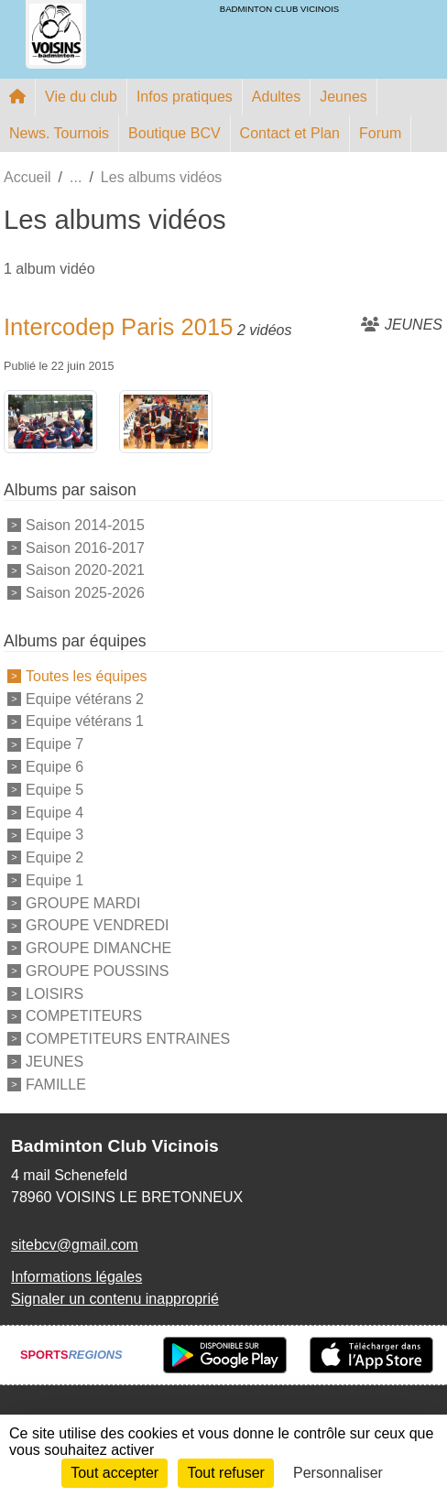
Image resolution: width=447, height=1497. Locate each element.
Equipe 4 (54, 811)
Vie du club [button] (81, 96)
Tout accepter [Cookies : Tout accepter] (114, 1473)
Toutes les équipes (86, 676)
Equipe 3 (54, 834)
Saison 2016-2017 (85, 547)
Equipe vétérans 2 (85, 698)
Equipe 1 (54, 880)
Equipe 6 (54, 767)
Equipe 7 (54, 744)
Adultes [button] (276, 96)
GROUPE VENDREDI (97, 925)
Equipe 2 (54, 857)
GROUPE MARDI (83, 902)
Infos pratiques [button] (184, 96)
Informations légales (76, 1277)
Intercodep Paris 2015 (118, 327)
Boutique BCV (174, 133)
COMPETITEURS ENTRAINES (128, 1039)
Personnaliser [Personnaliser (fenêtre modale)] (338, 1473)
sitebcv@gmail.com (74, 1245)
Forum (380, 133)
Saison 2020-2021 (85, 570)
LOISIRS (54, 993)
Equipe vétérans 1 (85, 721)
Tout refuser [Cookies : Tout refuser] (225, 1473)
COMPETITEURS (84, 1016)
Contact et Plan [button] (290, 133)
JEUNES (54, 1061)
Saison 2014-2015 (85, 525)
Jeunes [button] (343, 96)
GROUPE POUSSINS (97, 971)
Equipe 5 (54, 789)
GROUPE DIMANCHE (98, 948)
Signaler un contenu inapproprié (115, 1299)
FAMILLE (56, 1083)
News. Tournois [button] (59, 133)
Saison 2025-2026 (85, 593)
